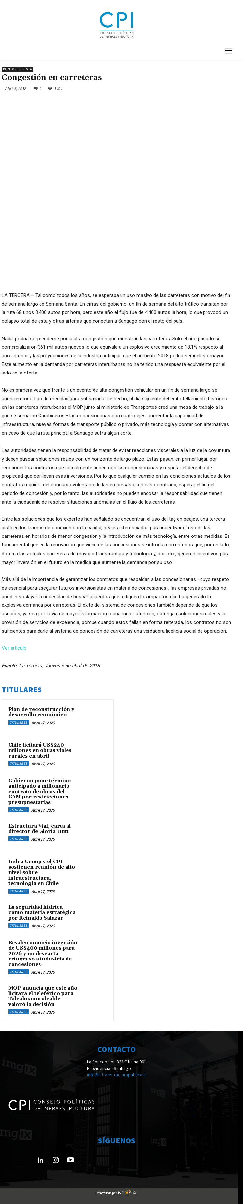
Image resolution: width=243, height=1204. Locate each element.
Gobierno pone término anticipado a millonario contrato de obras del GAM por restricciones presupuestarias (39, 792)
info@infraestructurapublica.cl (117, 1075)
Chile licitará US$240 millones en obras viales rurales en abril (39, 750)
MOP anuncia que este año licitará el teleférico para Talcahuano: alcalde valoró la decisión (42, 996)
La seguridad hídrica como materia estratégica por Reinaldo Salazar (42, 912)
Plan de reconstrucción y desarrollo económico (41, 712)
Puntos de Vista (17, 69)
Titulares (18, 722)
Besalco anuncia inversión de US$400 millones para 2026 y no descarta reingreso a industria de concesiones (42, 954)
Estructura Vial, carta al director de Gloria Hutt (39, 829)
